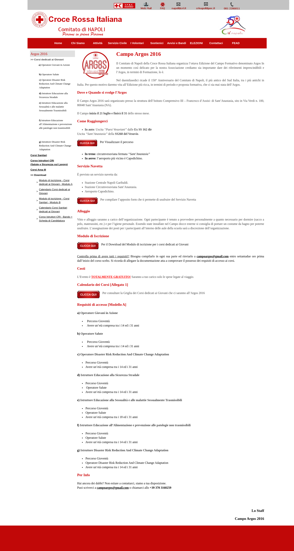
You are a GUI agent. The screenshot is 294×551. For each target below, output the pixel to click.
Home (58, 43)
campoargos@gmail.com (213, 256)
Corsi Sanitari (39, 155)
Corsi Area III (38, 169)
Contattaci (216, 43)
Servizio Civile (117, 43)
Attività (97, 43)
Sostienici (156, 43)
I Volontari (137, 43)
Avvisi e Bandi (176, 43)
